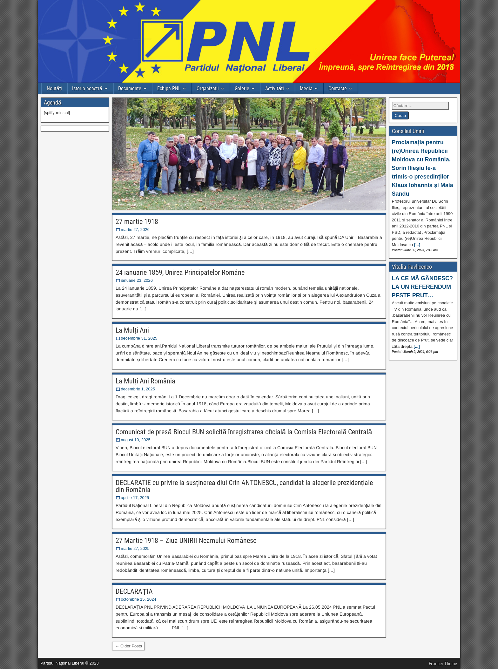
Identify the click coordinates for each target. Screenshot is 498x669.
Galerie (242, 88)
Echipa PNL (169, 88)
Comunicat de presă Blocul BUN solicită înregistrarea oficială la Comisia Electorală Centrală (244, 432)
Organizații (208, 88)
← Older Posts (128, 646)
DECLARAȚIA (134, 591)
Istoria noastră (87, 88)
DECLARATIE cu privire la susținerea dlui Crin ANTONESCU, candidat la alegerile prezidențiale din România (244, 486)
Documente (129, 88)
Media (306, 88)
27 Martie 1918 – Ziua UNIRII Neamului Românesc (186, 540)
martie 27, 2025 (135, 548)
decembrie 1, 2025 (138, 389)
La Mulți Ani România (145, 381)
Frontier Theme (443, 663)
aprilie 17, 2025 (135, 497)
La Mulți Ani (132, 330)
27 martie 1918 (137, 222)
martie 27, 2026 (135, 229)
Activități (274, 88)
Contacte (337, 88)
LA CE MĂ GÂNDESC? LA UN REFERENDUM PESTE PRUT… (422, 287)
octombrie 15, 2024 (138, 599)
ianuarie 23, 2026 (136, 280)
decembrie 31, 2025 (139, 338)
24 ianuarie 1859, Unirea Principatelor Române (180, 272)
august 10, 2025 (135, 439)
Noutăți (54, 88)
